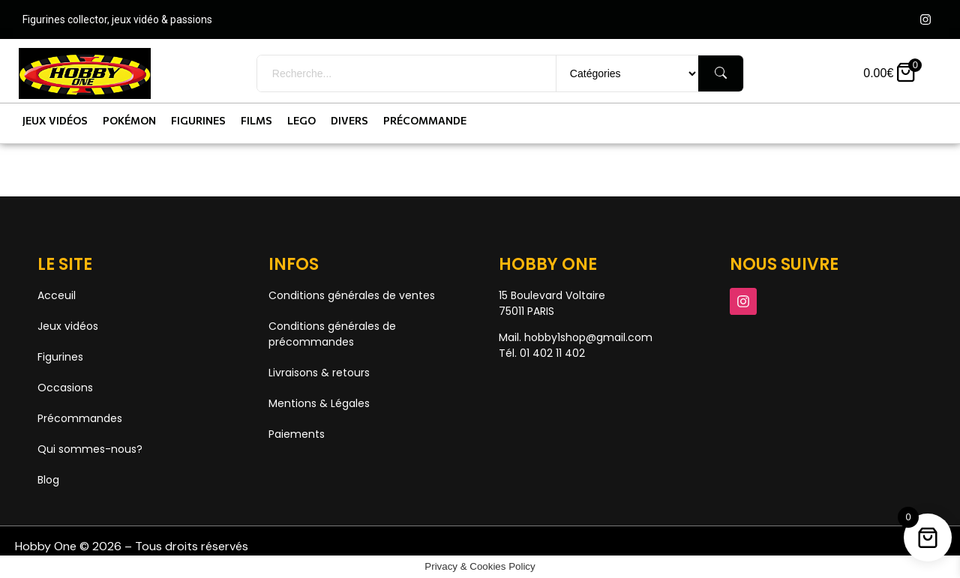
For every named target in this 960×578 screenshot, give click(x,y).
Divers (349, 120)
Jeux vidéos (55, 120)
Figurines (198, 120)
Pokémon (129, 120)
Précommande (424, 120)
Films (256, 120)
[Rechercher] (720, 73)
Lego (301, 120)
